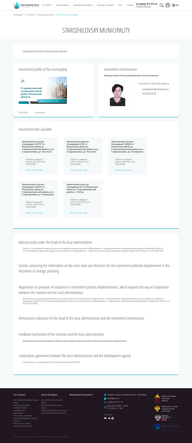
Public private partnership (22, 416)
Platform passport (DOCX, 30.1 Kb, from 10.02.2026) (35, 161)
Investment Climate (20, 408)
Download (40, 112)
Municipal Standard (46, 15)
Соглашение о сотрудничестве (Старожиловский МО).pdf (51, 362)
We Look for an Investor (21, 424)
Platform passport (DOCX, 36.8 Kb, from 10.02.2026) (125, 161)
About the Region (62, 5)
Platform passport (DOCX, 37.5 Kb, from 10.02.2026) (80, 202)
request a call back (143, 6)
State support (18, 413)
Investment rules (19, 410)
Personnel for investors (105, 5)
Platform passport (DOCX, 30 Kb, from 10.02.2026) (80, 161)
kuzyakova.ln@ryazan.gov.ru (155, 89)
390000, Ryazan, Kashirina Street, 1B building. (127, 395)
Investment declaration (21, 405)
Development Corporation (83, 5)
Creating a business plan (22, 426)
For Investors (46, 5)
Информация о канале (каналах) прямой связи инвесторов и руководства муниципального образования (75, 341)
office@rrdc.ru (113, 398)
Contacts (130, 5)
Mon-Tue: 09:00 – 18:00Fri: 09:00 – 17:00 (117, 407)
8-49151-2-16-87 (149, 93)
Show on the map (34, 170)
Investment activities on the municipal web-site (45, 51)
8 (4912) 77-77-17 (146, 4)
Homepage (17, 15)
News (120, 5)
